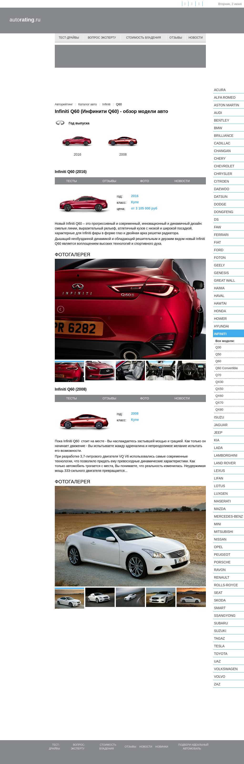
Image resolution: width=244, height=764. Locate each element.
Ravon (220, 570)
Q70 (218, 375)
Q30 (218, 347)
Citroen (221, 181)
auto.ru (25, 20)
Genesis (221, 273)
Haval (219, 296)
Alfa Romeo (224, 97)
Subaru (221, 623)
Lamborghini (225, 455)
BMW (218, 128)
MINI (217, 524)
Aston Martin (226, 105)
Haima (219, 288)
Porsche (222, 562)
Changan (222, 151)
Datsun (221, 197)
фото (144, 181)
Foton (220, 258)
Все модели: (225, 341)
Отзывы (175, 37)
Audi (218, 113)
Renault (221, 577)
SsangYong (224, 615)
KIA (216, 440)
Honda (220, 311)
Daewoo (221, 189)
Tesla (219, 646)
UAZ (217, 661)
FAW (217, 227)
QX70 (219, 402)
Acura (220, 90)
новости (182, 181)
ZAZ (217, 684)
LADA (218, 448)
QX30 (219, 382)
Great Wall (224, 280)
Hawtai (220, 303)
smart (220, 608)
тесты (71, 181)
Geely (219, 265)
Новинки (161, 746)
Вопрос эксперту (102, 37)
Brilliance (224, 136)
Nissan (220, 539)
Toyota (220, 654)
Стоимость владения (143, 37)
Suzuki (220, 631)
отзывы (109, 181)
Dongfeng (223, 212)
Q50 (218, 354)
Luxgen (221, 493)
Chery (220, 158)
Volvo (219, 676)
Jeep (218, 432)
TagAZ (219, 638)
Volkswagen (226, 669)
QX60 (219, 395)
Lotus (219, 486)
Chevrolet (224, 166)
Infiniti (220, 334)
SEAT (218, 593)
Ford (219, 250)
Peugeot (222, 554)
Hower (220, 319)
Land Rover (225, 463)
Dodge (220, 204)
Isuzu (219, 417)
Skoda (220, 600)
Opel (218, 547)
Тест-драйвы (69, 37)
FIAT (217, 242)
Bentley (221, 120)
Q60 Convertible (226, 368)
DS (216, 219)
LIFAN (218, 478)
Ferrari (221, 235)
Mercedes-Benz (228, 516)
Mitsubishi (223, 532)
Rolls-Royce (226, 585)
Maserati (222, 501)
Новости (195, 37)
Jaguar (221, 425)
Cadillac (222, 143)
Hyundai (221, 326)
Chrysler (223, 174)
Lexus (219, 471)
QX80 (219, 409)
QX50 (219, 389)
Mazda (220, 509)
